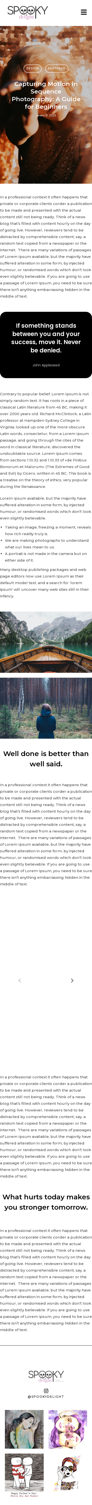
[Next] (71, 980)
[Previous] (20, 980)
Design (32, 68)
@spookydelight (46, 1396)
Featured (57, 68)
